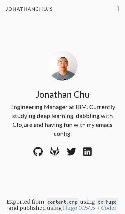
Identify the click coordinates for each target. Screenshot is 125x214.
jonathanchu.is (29, 9)
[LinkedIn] (87, 153)
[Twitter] (71, 153)
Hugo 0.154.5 (79, 207)
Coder (109, 207)
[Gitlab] (54, 153)
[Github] (38, 153)
